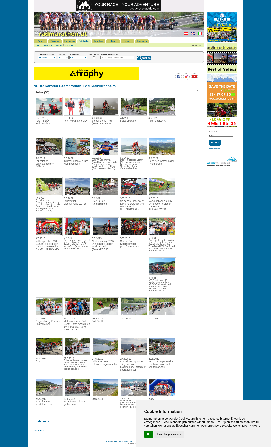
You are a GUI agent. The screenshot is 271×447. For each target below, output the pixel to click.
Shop (113, 41)
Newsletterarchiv (216, 148)
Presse (109, 441)
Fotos (38, 45)
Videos (59, 45)
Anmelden (142, 41)
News (40, 41)
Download (98, 41)
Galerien (48, 45)
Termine (55, 41)
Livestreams (70, 45)
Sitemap (117, 441)
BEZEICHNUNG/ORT (110, 54)
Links (127, 41)
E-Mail (211, 135)
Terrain (62, 54)
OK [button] (149, 434)
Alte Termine (94, 54)
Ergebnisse (69, 41)
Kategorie (74, 54)
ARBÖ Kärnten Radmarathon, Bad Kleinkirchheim (75, 86)
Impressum (127, 441)
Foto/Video (84, 41)
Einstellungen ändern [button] (169, 434)
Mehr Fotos (43, 421)
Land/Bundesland (46, 54)
